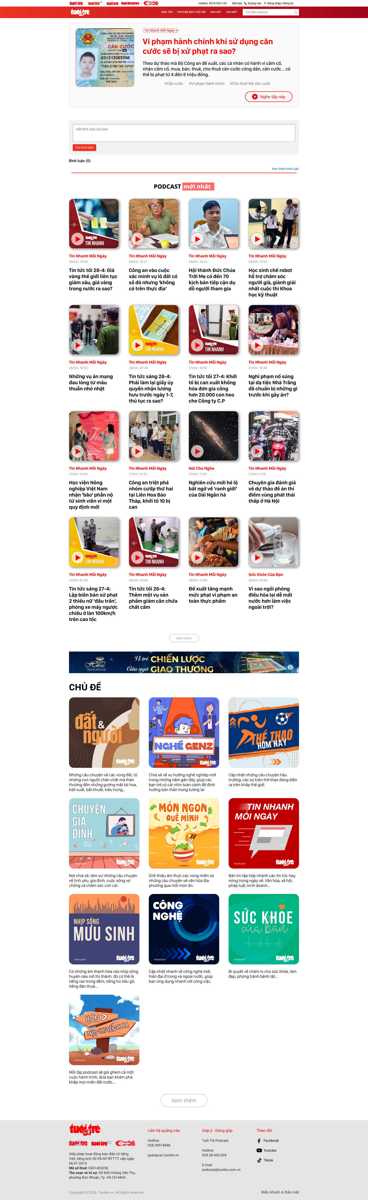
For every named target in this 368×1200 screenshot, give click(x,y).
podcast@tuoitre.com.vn (221, 1170)
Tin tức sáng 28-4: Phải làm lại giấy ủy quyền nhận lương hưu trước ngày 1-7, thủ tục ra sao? (151, 388)
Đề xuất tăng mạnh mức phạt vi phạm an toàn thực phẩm (213, 595)
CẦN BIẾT (231, 12)
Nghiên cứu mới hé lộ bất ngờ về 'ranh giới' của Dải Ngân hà (213, 489)
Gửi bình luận (84, 147)
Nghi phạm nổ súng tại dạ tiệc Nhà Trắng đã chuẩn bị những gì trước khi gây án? (273, 385)
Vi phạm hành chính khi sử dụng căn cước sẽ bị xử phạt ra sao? (208, 46)
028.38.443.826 (214, 1155)
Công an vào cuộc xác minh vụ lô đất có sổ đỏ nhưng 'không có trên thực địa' (153, 279)
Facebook (271, 1140)
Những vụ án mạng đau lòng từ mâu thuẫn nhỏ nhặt (91, 382)
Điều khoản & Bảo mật (280, 1192)
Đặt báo (237, 3)
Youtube (270, 1150)
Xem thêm (184, 638)
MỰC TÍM (166, 12)
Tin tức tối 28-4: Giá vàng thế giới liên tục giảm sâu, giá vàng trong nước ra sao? (93, 279)
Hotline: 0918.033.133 (213, 3)
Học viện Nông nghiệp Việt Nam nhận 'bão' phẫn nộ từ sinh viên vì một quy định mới (91, 495)
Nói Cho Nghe (201, 468)
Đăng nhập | (274, 3)
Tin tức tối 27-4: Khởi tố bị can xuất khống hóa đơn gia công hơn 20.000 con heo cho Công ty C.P (213, 388)
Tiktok (268, 1160)
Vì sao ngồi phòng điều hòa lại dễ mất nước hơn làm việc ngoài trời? (270, 598)
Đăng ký (288, 3)
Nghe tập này (268, 97)
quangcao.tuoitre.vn (163, 1155)
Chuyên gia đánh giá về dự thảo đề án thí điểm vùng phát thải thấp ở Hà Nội (272, 492)
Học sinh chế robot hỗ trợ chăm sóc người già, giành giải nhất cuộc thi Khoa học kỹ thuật (272, 282)
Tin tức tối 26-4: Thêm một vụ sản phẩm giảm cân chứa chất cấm (153, 598)
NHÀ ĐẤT (216, 12)
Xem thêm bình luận (285, 169)
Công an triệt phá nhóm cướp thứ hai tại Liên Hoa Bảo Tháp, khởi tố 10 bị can (151, 495)
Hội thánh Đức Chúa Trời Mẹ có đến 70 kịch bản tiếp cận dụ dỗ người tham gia (212, 279)
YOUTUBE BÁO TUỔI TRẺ (191, 12)
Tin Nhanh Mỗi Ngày (88, 256)
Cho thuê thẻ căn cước (251, 84)
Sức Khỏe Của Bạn (266, 574)
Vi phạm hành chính (207, 84)
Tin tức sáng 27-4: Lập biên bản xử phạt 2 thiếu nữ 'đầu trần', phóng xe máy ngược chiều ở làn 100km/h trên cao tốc (93, 604)
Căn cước (175, 84)
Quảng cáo (254, 3)
